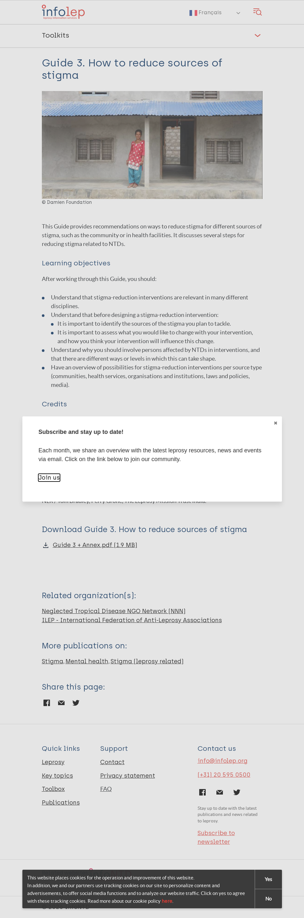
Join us (49, 477)
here (167, 901)
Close (275, 423)
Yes (268, 879)
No (268, 898)
